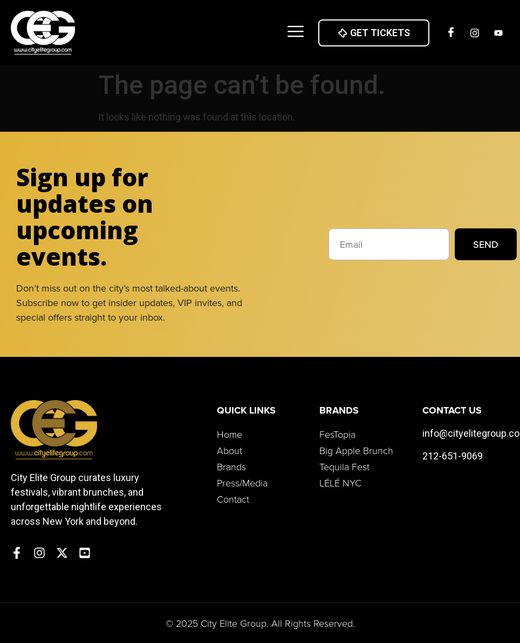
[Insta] (475, 33)
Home (229, 434)
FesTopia (337, 434)
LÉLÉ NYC (340, 482)
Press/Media (242, 482)
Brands (231, 466)
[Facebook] (451, 33)
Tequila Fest (344, 466)
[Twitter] (498, 33)
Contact (233, 498)
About (229, 450)
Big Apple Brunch (356, 450)
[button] (295, 33)
